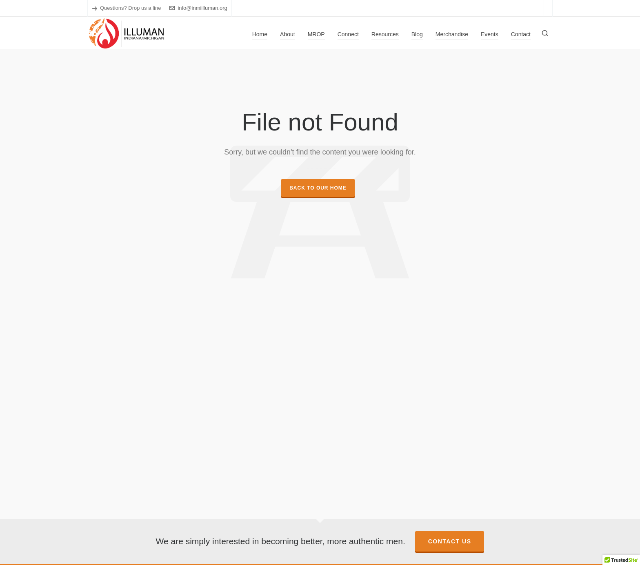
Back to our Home (318, 188)
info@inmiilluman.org (198, 8)
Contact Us (449, 541)
